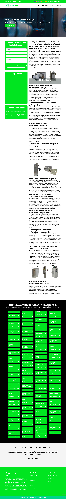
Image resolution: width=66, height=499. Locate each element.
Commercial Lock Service (12, 415)
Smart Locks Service (54, 396)
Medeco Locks (39, 406)
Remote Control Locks (53, 350)
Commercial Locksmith (11, 420)
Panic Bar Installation (52, 313)
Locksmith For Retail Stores (40, 381)
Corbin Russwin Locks (12, 425)
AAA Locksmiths (12, 323)
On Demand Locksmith (38, 436)
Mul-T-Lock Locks (40, 422)
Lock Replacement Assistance (40, 373)
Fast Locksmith (25, 389)
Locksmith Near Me (40, 385)
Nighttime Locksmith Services (40, 427)
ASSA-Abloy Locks (12, 336)
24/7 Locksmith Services (12, 316)
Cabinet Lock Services (11, 392)
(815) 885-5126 (10, 25)
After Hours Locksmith (11, 332)
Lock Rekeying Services (39, 368)
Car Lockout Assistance (11, 397)
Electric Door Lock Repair (26, 358)
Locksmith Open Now (40, 388)
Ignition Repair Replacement (39, 329)
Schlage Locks (53, 385)
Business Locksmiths (13, 388)
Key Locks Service (40, 336)
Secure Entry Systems (52, 389)
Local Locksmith (39, 352)
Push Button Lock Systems (53, 341)
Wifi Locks (52, 424)
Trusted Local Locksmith (53, 412)
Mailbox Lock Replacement (39, 396)
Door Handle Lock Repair (26, 313)
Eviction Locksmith (26, 373)
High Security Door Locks (26, 432)
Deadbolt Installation (13, 428)
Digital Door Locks (12, 436)
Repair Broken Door (54, 354)
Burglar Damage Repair (12, 384)
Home (38, 5)
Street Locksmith (53, 404)
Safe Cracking (53, 373)
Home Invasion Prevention (39, 315)
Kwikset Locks (39, 349)
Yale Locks (52, 432)
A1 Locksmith (11, 320)
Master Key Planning (40, 399)
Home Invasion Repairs (39, 320)
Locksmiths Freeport (33, 497)
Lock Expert (38, 360)
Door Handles (25, 316)
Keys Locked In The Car (40, 345)
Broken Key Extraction (11, 375)
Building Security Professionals (12, 380)
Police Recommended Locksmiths (53, 321)
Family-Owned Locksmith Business (26, 386)
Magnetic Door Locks (40, 391)
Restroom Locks (53, 367)
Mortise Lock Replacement (39, 418)
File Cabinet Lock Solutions (26, 394)
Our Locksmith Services (47, 5)
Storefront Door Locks (53, 400)
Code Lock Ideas (12, 411)
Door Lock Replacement (25, 347)
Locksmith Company (40, 377)
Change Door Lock (12, 404)
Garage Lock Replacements (25, 421)
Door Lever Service (26, 331)
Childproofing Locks (13, 408)
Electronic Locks (25, 362)
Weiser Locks (53, 420)
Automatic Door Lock (13, 339)
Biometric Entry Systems (12, 357)
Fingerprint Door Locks (25, 403)
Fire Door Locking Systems (26, 408)
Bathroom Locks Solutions (12, 353)
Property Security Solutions (53, 336)
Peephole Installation (54, 316)
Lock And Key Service (39, 357)
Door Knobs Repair (26, 328)
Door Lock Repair (26, 342)
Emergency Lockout (26, 365)
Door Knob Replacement (25, 324)
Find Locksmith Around (25, 398)
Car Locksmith (12, 401)
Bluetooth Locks (12, 361)
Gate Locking (25, 424)
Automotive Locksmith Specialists (11, 344)
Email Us (52, 478)
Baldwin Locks (12, 348)
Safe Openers (53, 377)
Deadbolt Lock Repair (12, 433)
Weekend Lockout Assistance (53, 417)
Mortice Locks (39, 414)
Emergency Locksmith (24, 370)
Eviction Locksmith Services (26, 378)
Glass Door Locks (26, 428)
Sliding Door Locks (54, 393)
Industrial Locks (39, 333)
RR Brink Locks (53, 370)
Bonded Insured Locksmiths (12, 366)
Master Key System (40, 403)
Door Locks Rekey (26, 351)
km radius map (16, 89)
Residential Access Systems (54, 358)
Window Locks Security (53, 428)
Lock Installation (39, 364)
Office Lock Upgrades (38, 431)
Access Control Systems (12, 327)
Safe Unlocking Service (53, 381)
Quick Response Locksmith (53, 345)
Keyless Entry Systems (39, 341)
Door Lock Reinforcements (25, 339)
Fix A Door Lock (25, 412)
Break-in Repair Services (12, 370)
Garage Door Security (25, 416)
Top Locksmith (53, 408)
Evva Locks (24, 381)
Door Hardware (25, 320)
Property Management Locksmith (52, 331)
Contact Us (58, 5)
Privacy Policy (32, 488)
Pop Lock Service (53, 326)
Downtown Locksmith (26, 354)
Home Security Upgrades (39, 325)
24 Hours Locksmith (13, 312)
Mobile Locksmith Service (40, 410)
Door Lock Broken (26, 334)
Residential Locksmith (52, 363)
